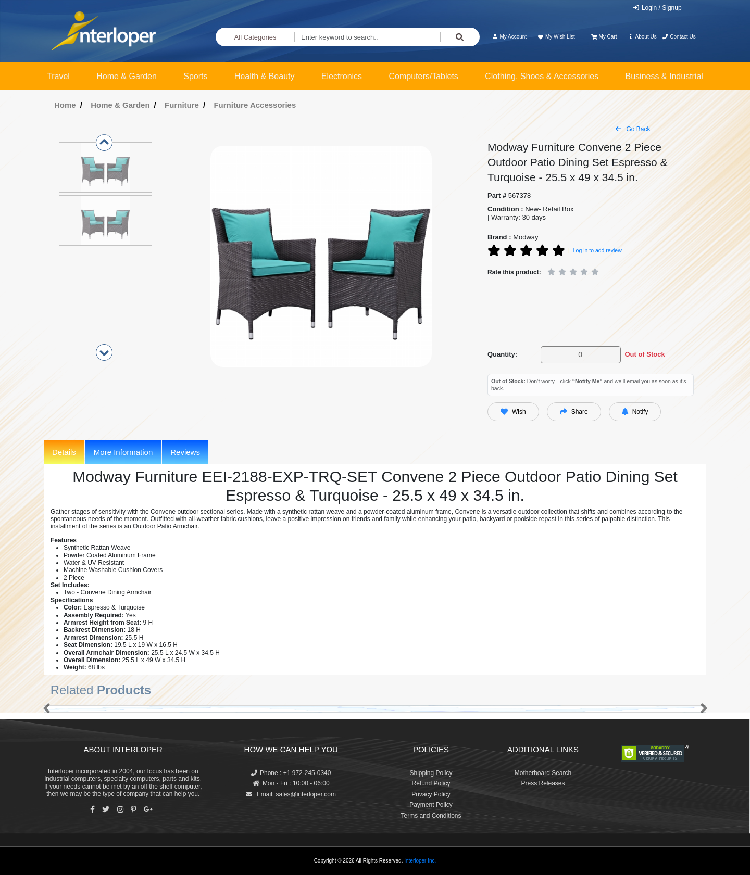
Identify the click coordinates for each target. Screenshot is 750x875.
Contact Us (679, 37)
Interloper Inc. (420, 861)
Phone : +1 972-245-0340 (291, 773)
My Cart (604, 37)
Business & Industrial (664, 76)
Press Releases (543, 783)
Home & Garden (126, 76)
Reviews (185, 452)
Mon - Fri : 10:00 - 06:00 (291, 783)
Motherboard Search (543, 773)
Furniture (182, 104)
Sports (195, 76)
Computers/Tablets (423, 76)
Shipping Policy (430, 773)
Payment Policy (431, 804)
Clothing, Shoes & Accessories (541, 76)
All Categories (255, 37)
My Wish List (555, 37)
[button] (44, 709)
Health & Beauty (264, 76)
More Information (123, 452)
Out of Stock (644, 354)
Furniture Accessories (255, 104)
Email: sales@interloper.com (291, 794)
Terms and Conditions (431, 815)
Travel (58, 76)
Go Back (633, 129)
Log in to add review (597, 250)
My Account (509, 37)
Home (65, 104)
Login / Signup (657, 7)
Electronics (341, 76)
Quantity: (502, 354)
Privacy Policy (431, 794)
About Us (642, 37)
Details (64, 452)
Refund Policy (430, 783)
